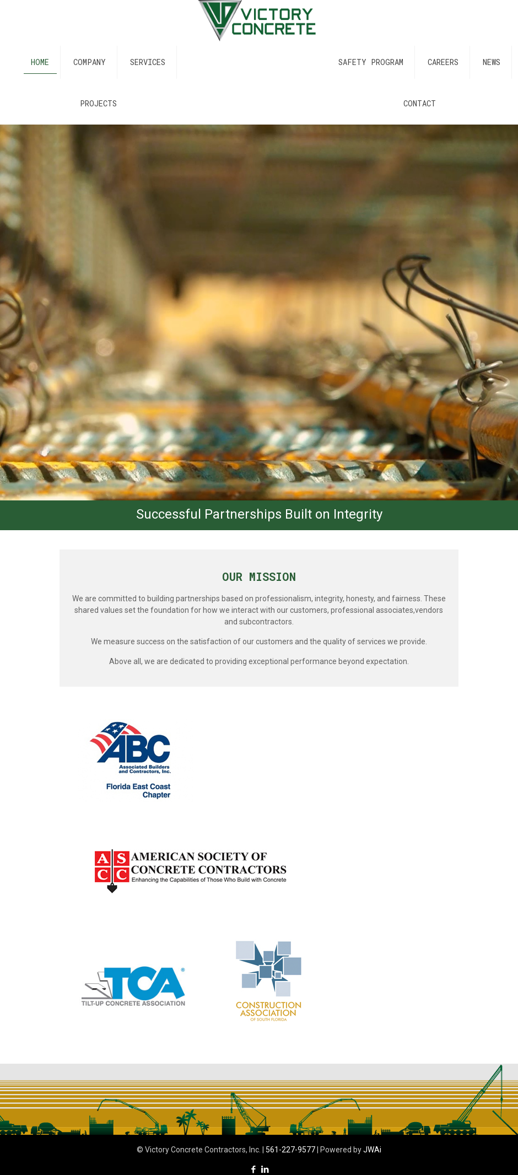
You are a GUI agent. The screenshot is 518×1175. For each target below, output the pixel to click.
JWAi (372, 1149)
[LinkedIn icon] (265, 1169)
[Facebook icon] (253, 1169)
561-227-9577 (290, 1149)
